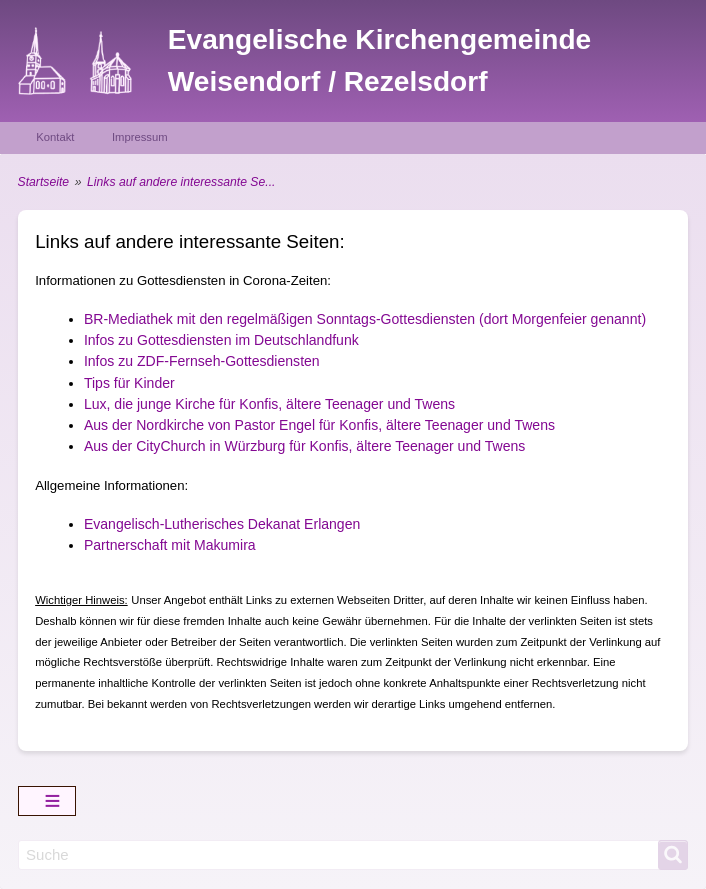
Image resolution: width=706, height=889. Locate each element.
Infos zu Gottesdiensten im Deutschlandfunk (221, 340)
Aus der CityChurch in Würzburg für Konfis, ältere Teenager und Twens (304, 446)
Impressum (140, 137)
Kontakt (55, 137)
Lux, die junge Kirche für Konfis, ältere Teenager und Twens (269, 404)
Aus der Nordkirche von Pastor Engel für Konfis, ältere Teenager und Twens (319, 425)
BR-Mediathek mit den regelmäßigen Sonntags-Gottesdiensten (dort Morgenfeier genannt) (365, 319)
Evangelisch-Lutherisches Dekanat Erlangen (222, 524)
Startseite (43, 182)
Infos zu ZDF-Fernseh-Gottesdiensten (202, 361)
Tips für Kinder (129, 383)
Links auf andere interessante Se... (181, 182)
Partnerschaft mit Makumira (170, 545)
